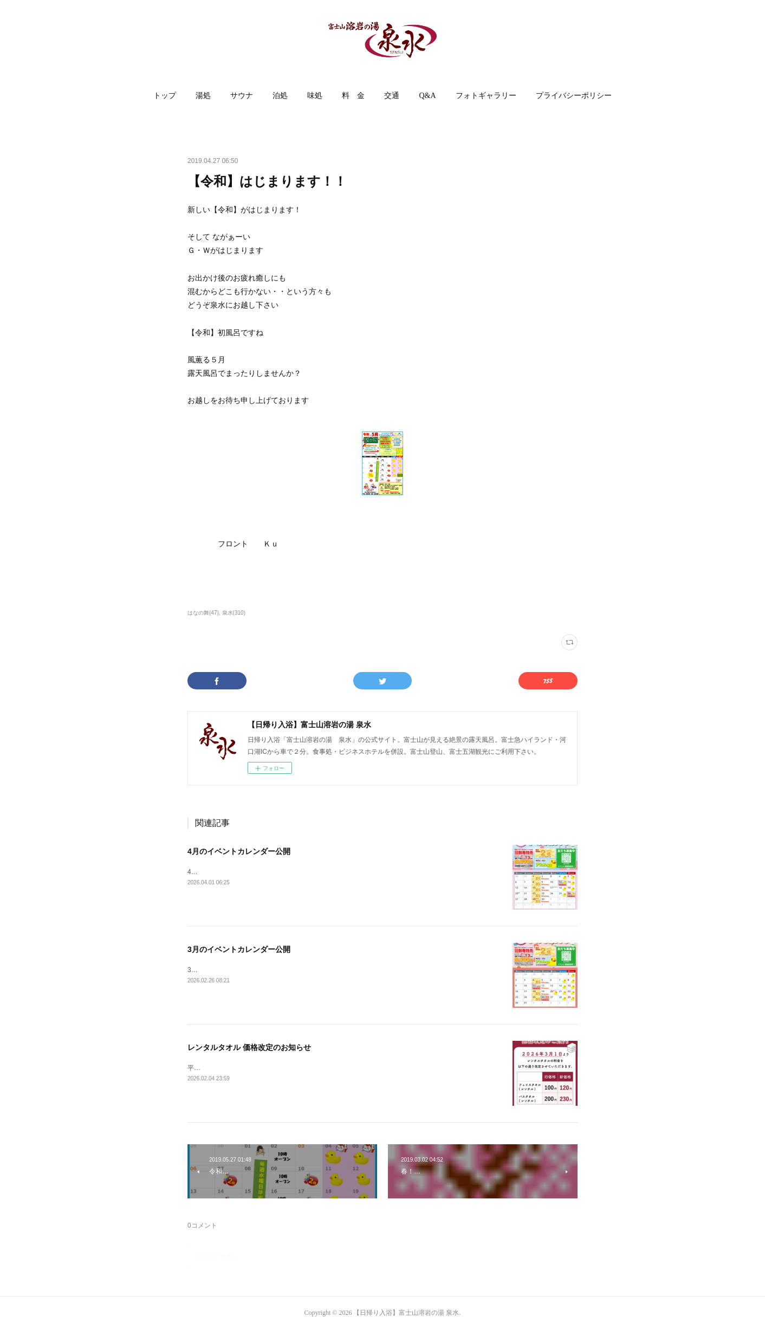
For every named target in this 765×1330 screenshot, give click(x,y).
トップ (164, 96)
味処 (314, 96)
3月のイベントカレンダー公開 (238, 949)
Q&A (427, 96)
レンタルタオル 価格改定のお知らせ (249, 1047)
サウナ (241, 96)
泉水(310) (233, 613)
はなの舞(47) (203, 613)
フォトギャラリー (486, 96)
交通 (391, 96)
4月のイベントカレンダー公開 (238, 851)
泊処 (280, 96)
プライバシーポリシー (574, 96)
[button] (164, 96)
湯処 (203, 96)
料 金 (353, 96)
